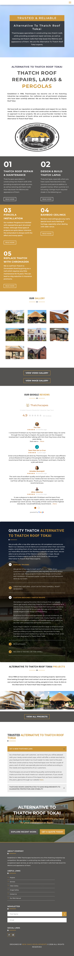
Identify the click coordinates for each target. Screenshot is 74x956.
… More (41, 441)
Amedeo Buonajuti (37, 471)
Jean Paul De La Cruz (37, 450)
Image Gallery (14, 890)
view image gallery (37, 380)
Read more (10, 199)
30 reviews (47, 416)
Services (12, 881)
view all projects (37, 716)
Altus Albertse (37, 492)
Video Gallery (14, 886)
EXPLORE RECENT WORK (23, 832)
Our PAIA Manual (15, 898)
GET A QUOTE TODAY (52, 832)
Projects (12, 877)
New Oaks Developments (34, 944)
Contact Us (13, 894)
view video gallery (37, 373)
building (43, 611)
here (41, 780)
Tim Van (37, 427)
